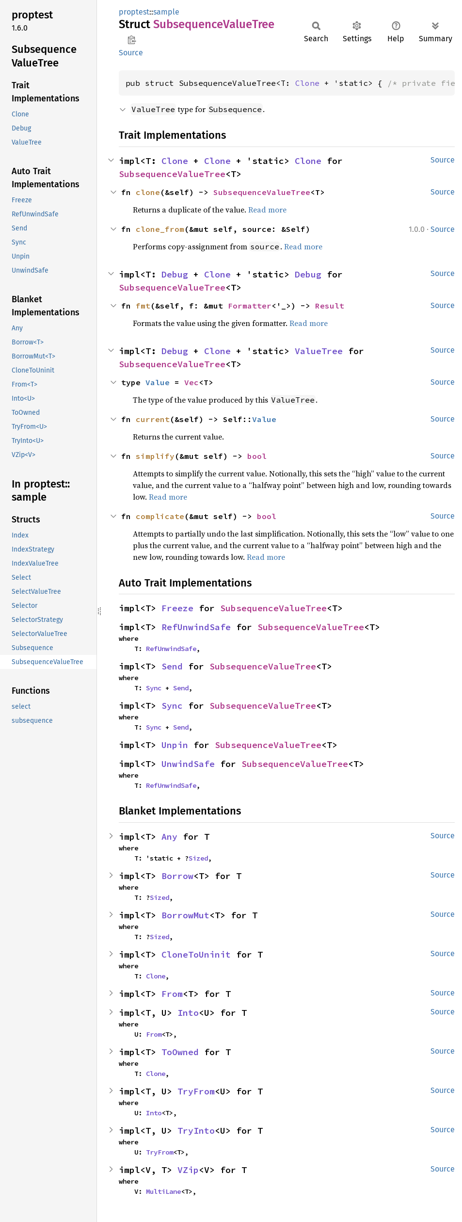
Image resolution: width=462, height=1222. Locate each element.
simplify (155, 456)
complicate (160, 516)
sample (166, 11)
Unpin (174, 744)
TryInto (196, 1130)
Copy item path (132, 40)
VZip (188, 1169)
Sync (153, 688)
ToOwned (180, 1052)
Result (329, 305)
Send (172, 666)
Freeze (177, 608)
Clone (307, 83)
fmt (143, 305)
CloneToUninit (196, 954)
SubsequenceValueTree (172, 173)
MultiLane (163, 1191)
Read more (267, 209)
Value (157, 382)
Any (169, 836)
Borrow (177, 875)
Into (188, 1012)
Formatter (249, 305)
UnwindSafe (188, 763)
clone (148, 192)
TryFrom (196, 1091)
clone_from (160, 229)
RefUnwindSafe (196, 627)
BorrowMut (185, 915)
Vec (191, 382)
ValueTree (319, 351)
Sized (198, 858)
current (153, 419)
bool (257, 456)
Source (131, 52)
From (172, 993)
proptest (134, 11)
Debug (174, 274)
